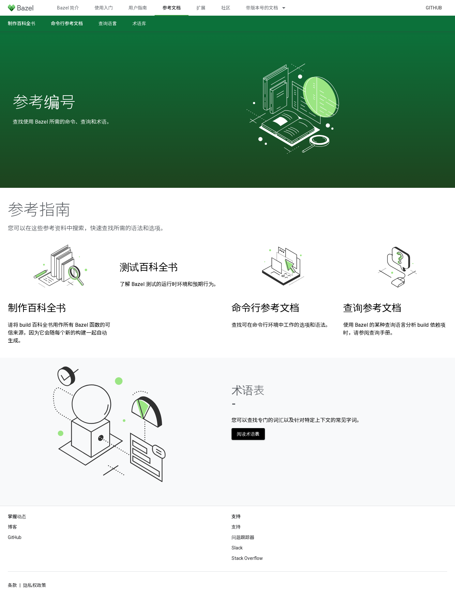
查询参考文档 (372, 308)
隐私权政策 (34, 585)
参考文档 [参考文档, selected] (171, 7)
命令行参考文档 (67, 23)
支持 (236, 527)
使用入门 (104, 7)
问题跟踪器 (243, 537)
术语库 (139, 23)
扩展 (200, 7)
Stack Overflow (247, 558)
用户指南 (138, 7)
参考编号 (44, 102)
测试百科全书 (149, 267)
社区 (225, 7)
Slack (237, 547)
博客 (12, 527)
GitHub (434, 7)
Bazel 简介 (68, 7)
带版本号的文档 (262, 7)
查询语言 (108, 23)
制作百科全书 (21, 23)
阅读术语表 (248, 434)
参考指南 (39, 210)
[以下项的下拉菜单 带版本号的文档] (287, 8)
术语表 (248, 397)
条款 (12, 585)
